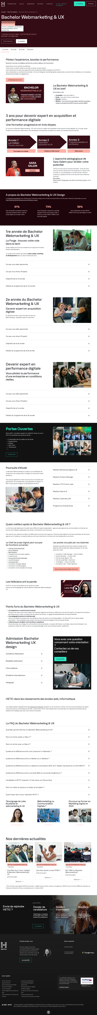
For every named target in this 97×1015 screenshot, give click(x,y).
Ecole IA (4, 996)
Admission (30, 3)
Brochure (91, 3)
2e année (13, 49)
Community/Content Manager (17, 558)
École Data (24, 984)
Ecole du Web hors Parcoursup (10, 994)
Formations (12, 3)
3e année (21, 49)
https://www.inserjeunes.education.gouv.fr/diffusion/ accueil (21, 200)
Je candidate (79, 3)
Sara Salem (56, 178)
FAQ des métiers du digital (28, 986)
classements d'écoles (36, 707)
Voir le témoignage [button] (17, 824)
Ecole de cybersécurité (27, 994)
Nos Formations (12, 12)
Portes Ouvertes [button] (8, 41)
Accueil (3, 12)
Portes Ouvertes (6, 981)
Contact (49, 3)
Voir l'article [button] (48, 824)
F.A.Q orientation (6, 988)
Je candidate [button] (21, 41)
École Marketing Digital (27, 982)
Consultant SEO (13, 562)
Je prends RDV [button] (60, 659)
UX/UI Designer (13, 550)
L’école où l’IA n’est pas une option (30, 996)
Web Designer (12, 552)
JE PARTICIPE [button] (11, 454)
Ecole (21, 3)
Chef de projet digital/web (16, 548)
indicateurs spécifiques (14, 198)
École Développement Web (9, 984)
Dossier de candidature (27, 981)
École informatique (7, 986)
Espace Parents (6, 982)
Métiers (40, 3)
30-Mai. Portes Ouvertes (61, 4)
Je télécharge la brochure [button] (15, 79)
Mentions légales (25, 988)
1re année (5, 49)
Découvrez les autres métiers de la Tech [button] (66, 569)
